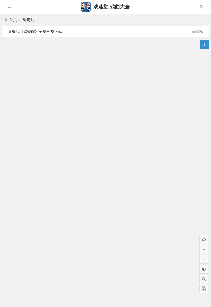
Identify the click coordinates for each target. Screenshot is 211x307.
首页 (10, 20)
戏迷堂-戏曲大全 (105, 7)
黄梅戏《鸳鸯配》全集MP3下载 (35, 31)
